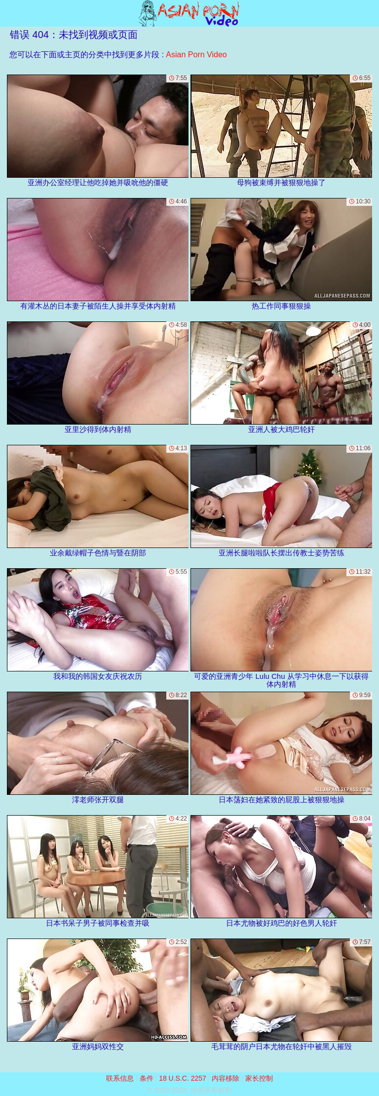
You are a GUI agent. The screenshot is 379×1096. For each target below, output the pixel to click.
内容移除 (225, 1078)
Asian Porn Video (196, 54)
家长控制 (259, 1078)
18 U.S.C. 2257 (182, 1078)
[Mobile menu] (9, 13)
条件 (146, 1078)
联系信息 (120, 1078)
